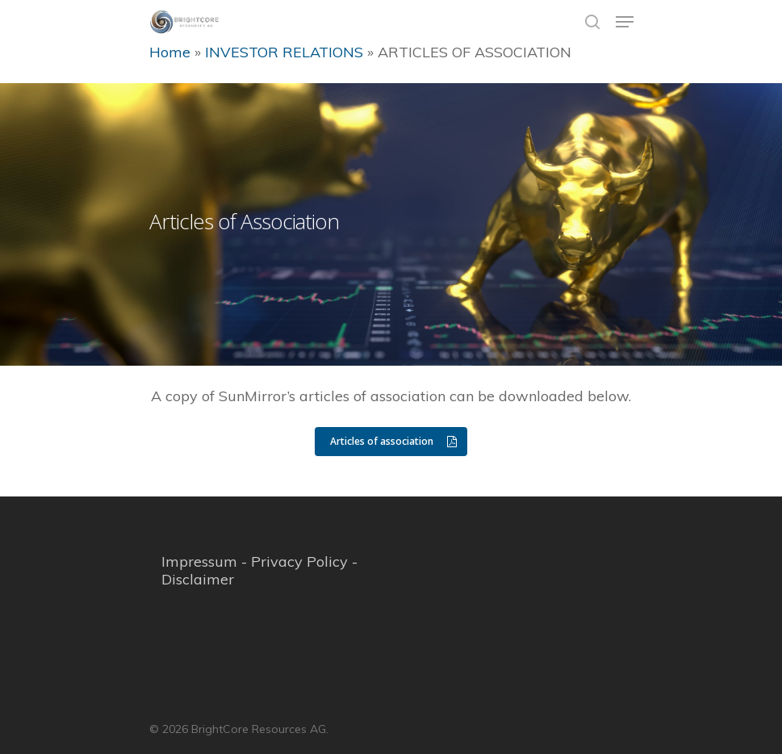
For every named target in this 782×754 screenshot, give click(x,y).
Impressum (199, 561)
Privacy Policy (299, 561)
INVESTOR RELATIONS (284, 52)
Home (169, 52)
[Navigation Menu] (625, 22)
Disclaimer (197, 579)
